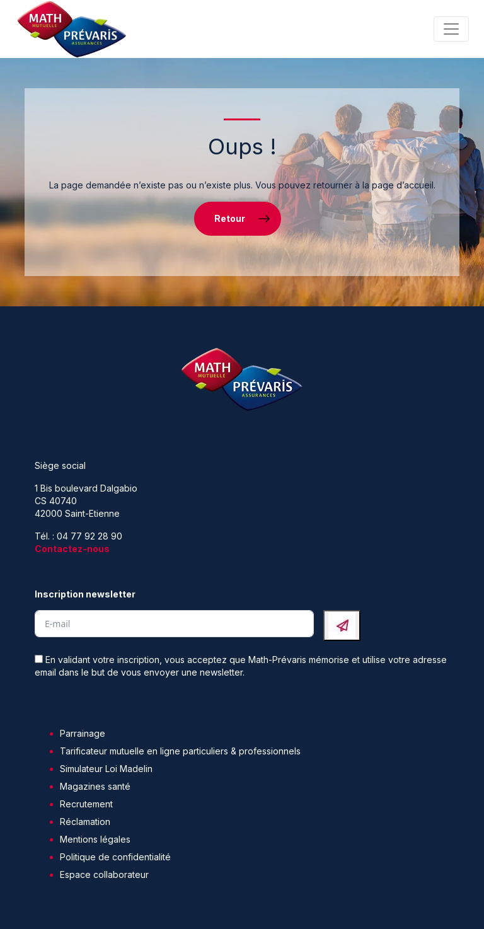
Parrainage (82, 733)
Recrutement (86, 804)
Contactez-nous (72, 548)
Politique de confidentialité (115, 856)
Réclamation (85, 821)
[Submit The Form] (341, 625)
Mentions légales (95, 839)
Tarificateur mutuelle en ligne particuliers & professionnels (180, 751)
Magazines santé (95, 786)
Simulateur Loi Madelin (106, 768)
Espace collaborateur (104, 874)
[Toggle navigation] (451, 29)
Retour (229, 218)
